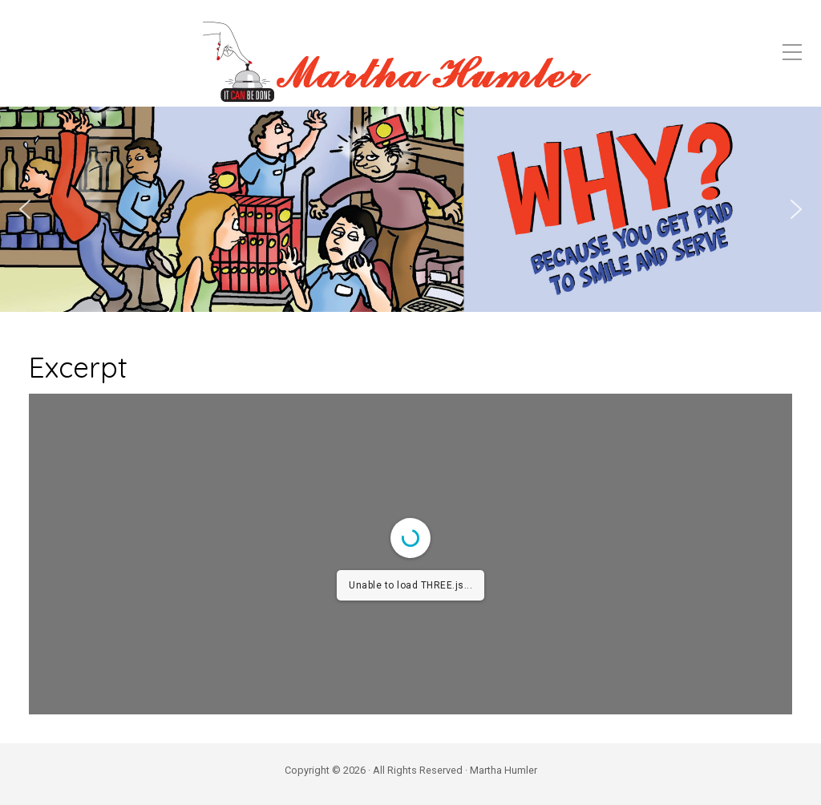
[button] (25, 209)
